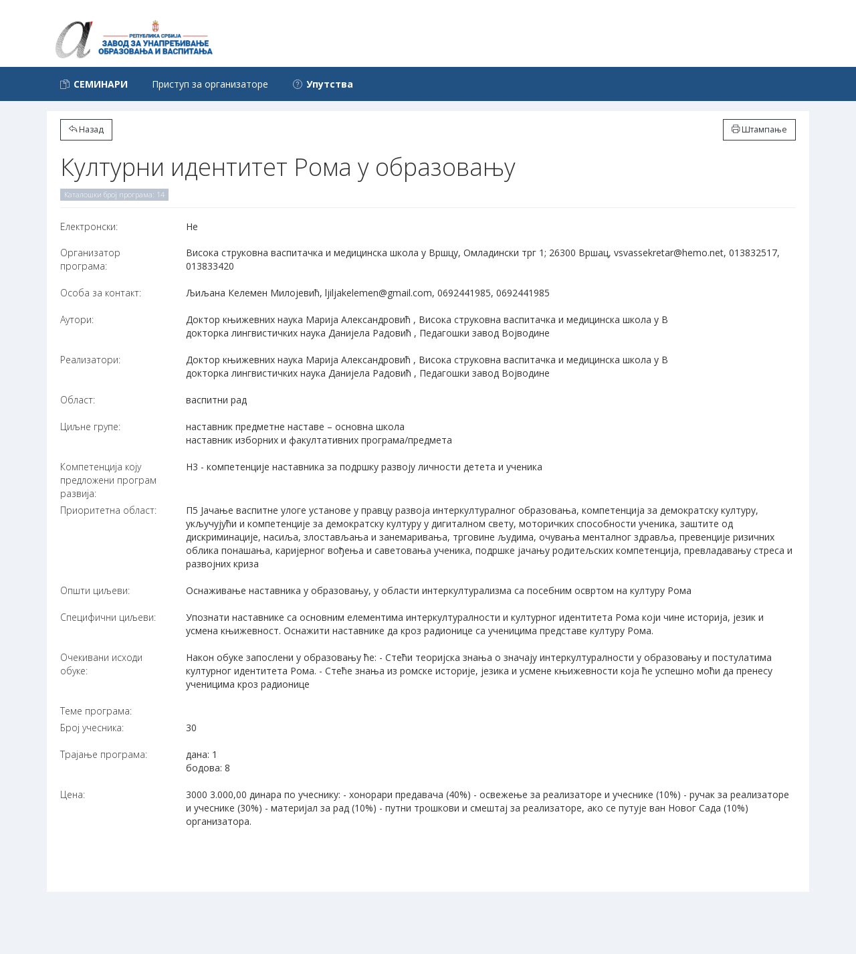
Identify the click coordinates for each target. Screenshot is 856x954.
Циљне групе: (90, 426)
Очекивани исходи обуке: (101, 664)
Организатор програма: (90, 259)
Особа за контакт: (100, 292)
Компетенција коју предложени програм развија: (108, 480)
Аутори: (77, 319)
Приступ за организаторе (210, 84)
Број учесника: (92, 727)
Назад (86, 129)
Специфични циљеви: (108, 617)
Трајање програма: (103, 754)
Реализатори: (90, 359)
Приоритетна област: (108, 510)
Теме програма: (96, 710)
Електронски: (89, 226)
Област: (77, 399)
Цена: (72, 794)
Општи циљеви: (95, 590)
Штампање (759, 129)
